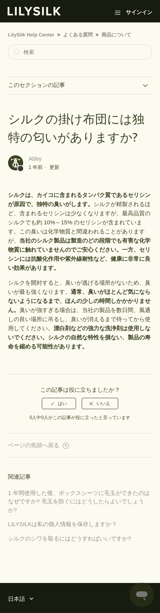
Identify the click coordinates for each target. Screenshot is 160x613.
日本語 (17, 599)
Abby (35, 158)
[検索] (80, 52)
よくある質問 (78, 35)
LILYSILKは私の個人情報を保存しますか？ (62, 524)
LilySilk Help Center (31, 35)
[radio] (59, 403)
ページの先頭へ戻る (38, 445)
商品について (116, 35)
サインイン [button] (139, 12)
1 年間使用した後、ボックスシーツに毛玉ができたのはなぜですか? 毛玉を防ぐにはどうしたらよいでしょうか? (79, 501)
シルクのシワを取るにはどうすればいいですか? (69, 538)
